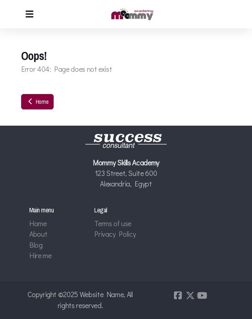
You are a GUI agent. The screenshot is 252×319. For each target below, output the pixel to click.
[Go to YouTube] (202, 295)
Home (37, 101)
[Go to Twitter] (190, 295)
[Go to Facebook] (178, 295)
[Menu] (29, 14)
